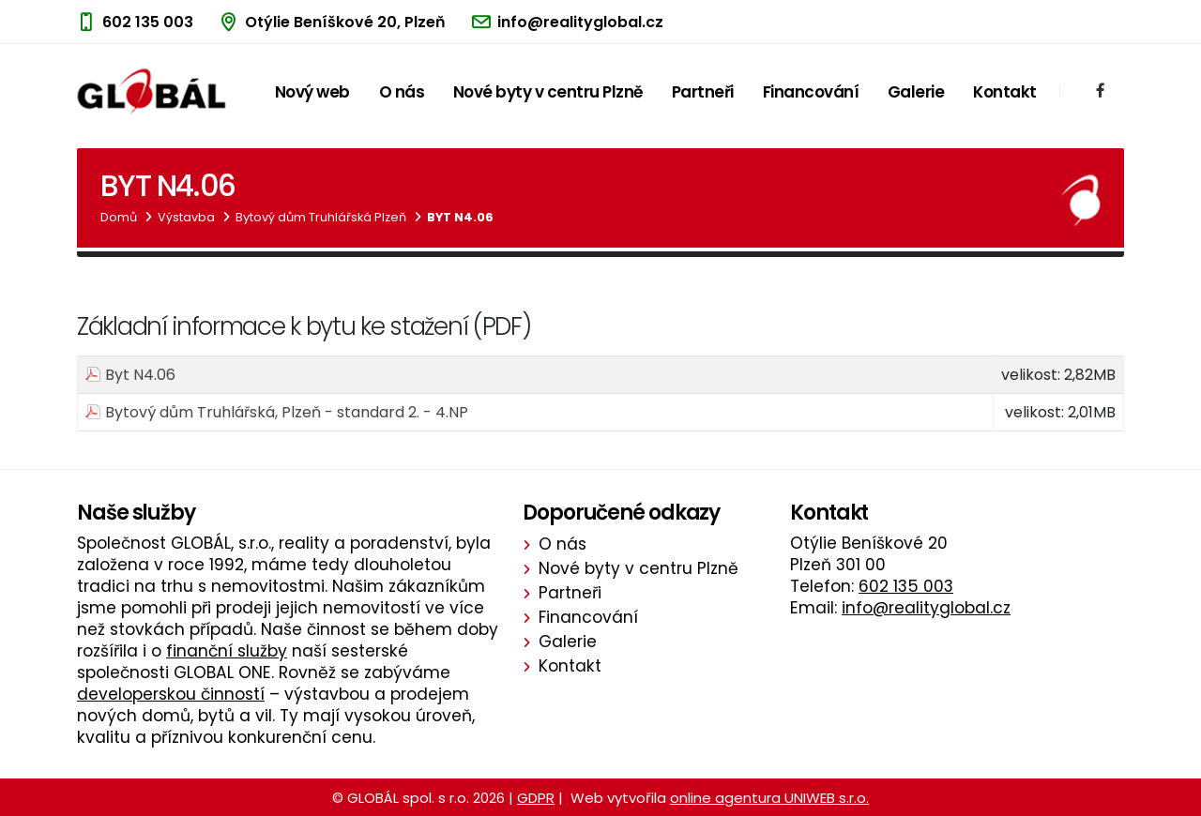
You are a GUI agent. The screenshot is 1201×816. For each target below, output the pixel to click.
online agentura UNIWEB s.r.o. (769, 798)
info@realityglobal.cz (580, 22)
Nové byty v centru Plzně (548, 92)
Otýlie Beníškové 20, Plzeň (345, 22)
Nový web (312, 92)
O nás (402, 92)
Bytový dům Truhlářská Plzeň (321, 217)
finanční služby (226, 651)
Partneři (703, 92)
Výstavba (186, 217)
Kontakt (1005, 92)
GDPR (536, 798)
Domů (118, 217)
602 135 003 (147, 22)
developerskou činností (171, 694)
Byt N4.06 (460, 217)
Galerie (916, 92)
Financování (811, 92)
